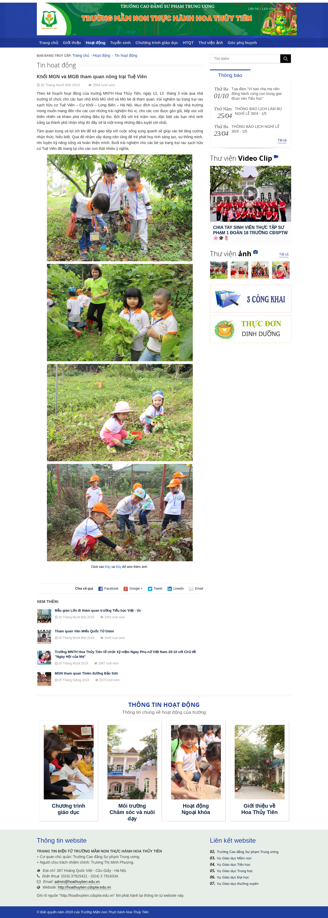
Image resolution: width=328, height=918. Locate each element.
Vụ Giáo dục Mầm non (234, 858)
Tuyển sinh (120, 42)
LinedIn (176, 589)
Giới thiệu (72, 42)
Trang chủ (48, 42)
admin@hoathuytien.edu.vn (77, 882)
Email (196, 589)
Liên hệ (253, 9)
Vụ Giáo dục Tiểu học (233, 865)
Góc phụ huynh (242, 42)
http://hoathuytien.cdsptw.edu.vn (84, 887)
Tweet (155, 589)
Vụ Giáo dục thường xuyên (238, 884)
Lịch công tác (271, 9)
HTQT (188, 42)
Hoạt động (96, 42)
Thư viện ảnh (210, 42)
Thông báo (230, 75)
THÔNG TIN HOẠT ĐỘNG (164, 704)
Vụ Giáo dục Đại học (233, 877)
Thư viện (241, 158)
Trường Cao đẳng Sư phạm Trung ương (247, 852)
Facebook (108, 589)
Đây (107, 567)
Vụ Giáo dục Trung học (235, 871)
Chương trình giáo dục (156, 42)
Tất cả (282, 140)
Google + (133, 589)
